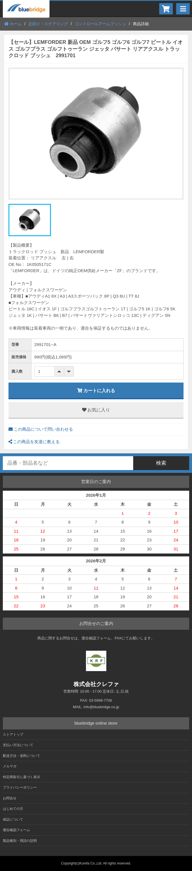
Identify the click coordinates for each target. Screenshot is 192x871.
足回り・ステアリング (48, 24)
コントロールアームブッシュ (100, 24)
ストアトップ (13, 734)
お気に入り (96, 409)
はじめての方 (13, 809)
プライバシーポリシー (20, 787)
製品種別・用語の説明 (20, 841)
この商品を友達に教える (34, 441)
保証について (13, 819)
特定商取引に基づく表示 (21, 777)
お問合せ (9, 798)
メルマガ (9, 766)
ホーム (12, 24)
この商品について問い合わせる (40, 429)
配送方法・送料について (21, 756)
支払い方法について (18, 745)
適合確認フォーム (16, 830)
